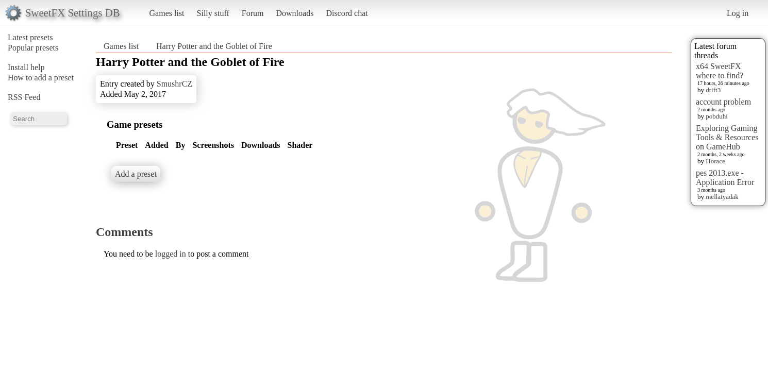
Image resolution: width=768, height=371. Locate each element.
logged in (170, 253)
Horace (715, 161)
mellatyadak (722, 196)
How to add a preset (41, 77)
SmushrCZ (174, 83)
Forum (253, 13)
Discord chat (347, 13)
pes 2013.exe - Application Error (725, 177)
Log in (737, 13)
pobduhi (717, 116)
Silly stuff (213, 13)
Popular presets (33, 47)
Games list (167, 13)
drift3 (713, 90)
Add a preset (136, 174)
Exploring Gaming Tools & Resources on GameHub (727, 137)
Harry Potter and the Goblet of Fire (214, 46)
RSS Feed (24, 97)
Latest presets (30, 37)
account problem (723, 101)
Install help (26, 67)
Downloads (294, 13)
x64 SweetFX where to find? (719, 71)
